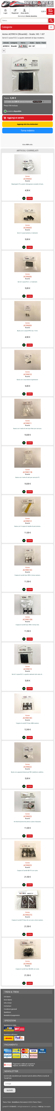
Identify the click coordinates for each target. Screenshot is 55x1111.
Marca (23, 43)
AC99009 (27, 325)
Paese (44, 43)
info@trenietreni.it (24, 1106)
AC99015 (27, 669)
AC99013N (27, 619)
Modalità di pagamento (12, 1015)
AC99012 (27, 521)
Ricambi (27, 181)
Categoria (13, 43)
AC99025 (27, 865)
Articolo (6, 43)
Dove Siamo (8, 1000)
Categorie (7, 27)
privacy (34, 1106)
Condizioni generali (10, 1009)
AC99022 (27, 767)
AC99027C (27, 915)
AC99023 (27, 816)
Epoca (38, 43)
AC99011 (27, 423)
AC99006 (27, 276)
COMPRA (29, 198)
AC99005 (27, 228)
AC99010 (27, 374)
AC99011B (27, 472)
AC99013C (27, 570)
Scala (32, 43)
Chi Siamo (7, 997)
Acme (27, 176)
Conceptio (47, 1106)
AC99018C (27, 718)
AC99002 (27, 179)
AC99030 (27, 964)
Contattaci (7, 1006)
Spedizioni (7, 1012)
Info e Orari (7, 1003)
